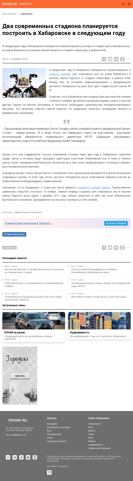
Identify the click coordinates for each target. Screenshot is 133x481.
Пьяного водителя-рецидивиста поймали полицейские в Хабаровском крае (94, 271)
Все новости (9, 14)
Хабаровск (27, 14)
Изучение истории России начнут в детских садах (98, 296)
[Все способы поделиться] (128, 59)
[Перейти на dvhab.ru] (9, 4)
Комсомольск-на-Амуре (58, 427)
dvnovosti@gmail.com (16, 435)
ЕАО (49, 431)
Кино (90, 438)
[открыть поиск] (129, 4)
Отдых (91, 434)
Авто (90, 427)
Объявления (94, 424)
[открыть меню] (123, 4)
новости (25, 4)
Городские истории (56, 441)
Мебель (92, 441)
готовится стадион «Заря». (93, 187)
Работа (91, 431)
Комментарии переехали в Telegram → (29, 223)
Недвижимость (95, 445)
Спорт (50, 438)
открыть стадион (60, 73)
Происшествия (54, 434)
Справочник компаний (99, 448)
